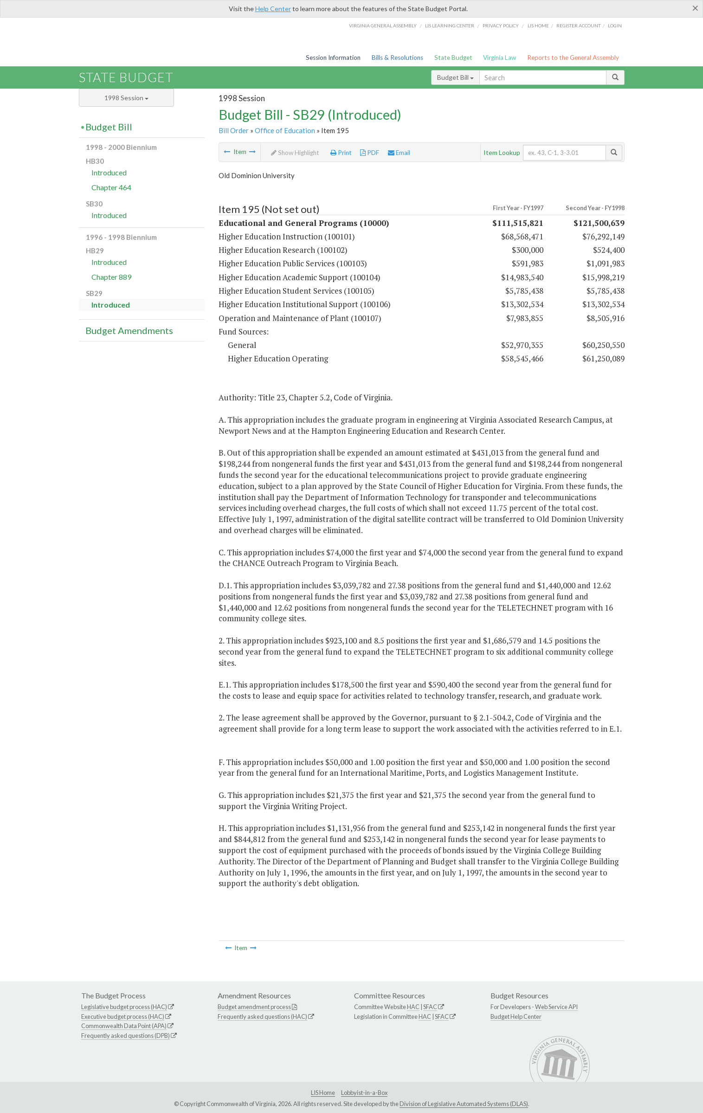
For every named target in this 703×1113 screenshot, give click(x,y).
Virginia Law (499, 57)
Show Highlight (295, 152)
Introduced (109, 172)
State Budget (453, 57)
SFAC (430, 1006)
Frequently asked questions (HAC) (262, 1016)
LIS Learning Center (449, 25)
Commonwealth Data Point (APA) (124, 1025)
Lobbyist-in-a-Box (364, 1092)
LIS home (538, 25)
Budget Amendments (129, 330)
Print (341, 152)
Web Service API (556, 1006)
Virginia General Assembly (383, 25)
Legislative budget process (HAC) (124, 1006)
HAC (413, 1006)
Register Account (578, 25)
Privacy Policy (501, 25)
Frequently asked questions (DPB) (125, 1035)
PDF (369, 152)
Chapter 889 (111, 276)
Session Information (333, 57)
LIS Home (323, 1092)
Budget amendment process (254, 1006)
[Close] (695, 8)
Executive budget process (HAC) (122, 1016)
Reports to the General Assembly (573, 57)
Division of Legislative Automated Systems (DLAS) (464, 1103)
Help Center (273, 9)
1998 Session (126, 98)
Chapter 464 (111, 187)
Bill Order (234, 130)
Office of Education (285, 130)
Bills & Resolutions (397, 57)
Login (615, 25)
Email (399, 152)
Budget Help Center (516, 1016)
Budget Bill (455, 77)
